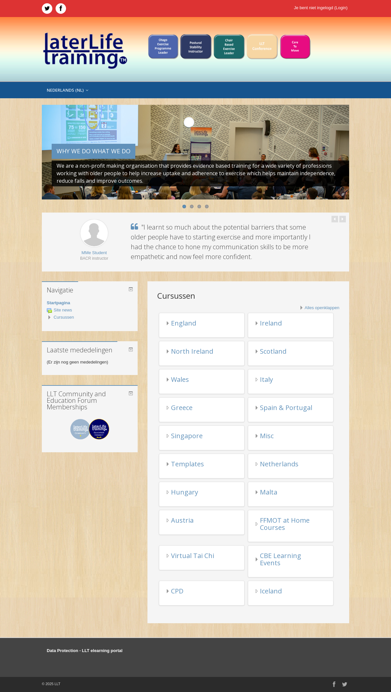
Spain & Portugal (286, 407)
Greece (182, 407)
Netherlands (279, 463)
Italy (266, 379)
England (183, 323)
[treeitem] (90, 303)
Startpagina (58, 302)
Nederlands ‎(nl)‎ (67, 90)
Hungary (184, 492)
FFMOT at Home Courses (285, 524)
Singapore (187, 435)
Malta (268, 492)
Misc (267, 435)
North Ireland (192, 351)
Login (341, 7)
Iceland (271, 591)
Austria (182, 520)
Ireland (271, 323)
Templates (187, 463)
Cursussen (64, 317)
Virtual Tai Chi (192, 555)
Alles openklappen (322, 307)
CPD (177, 591)
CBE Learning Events (280, 559)
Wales (180, 379)
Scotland (273, 351)
